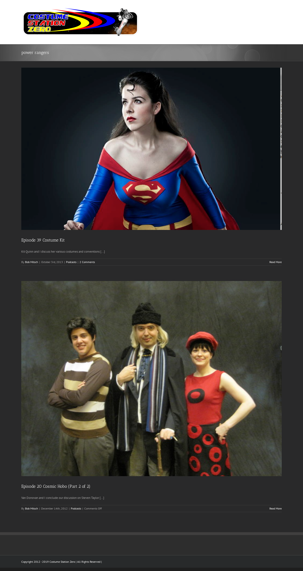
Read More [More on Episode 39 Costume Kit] (275, 262)
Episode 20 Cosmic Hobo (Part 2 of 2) (55, 486)
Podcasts (71, 262)
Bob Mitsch (31, 262)
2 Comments (87, 262)
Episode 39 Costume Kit (43, 240)
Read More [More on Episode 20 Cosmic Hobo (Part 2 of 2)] (275, 508)
